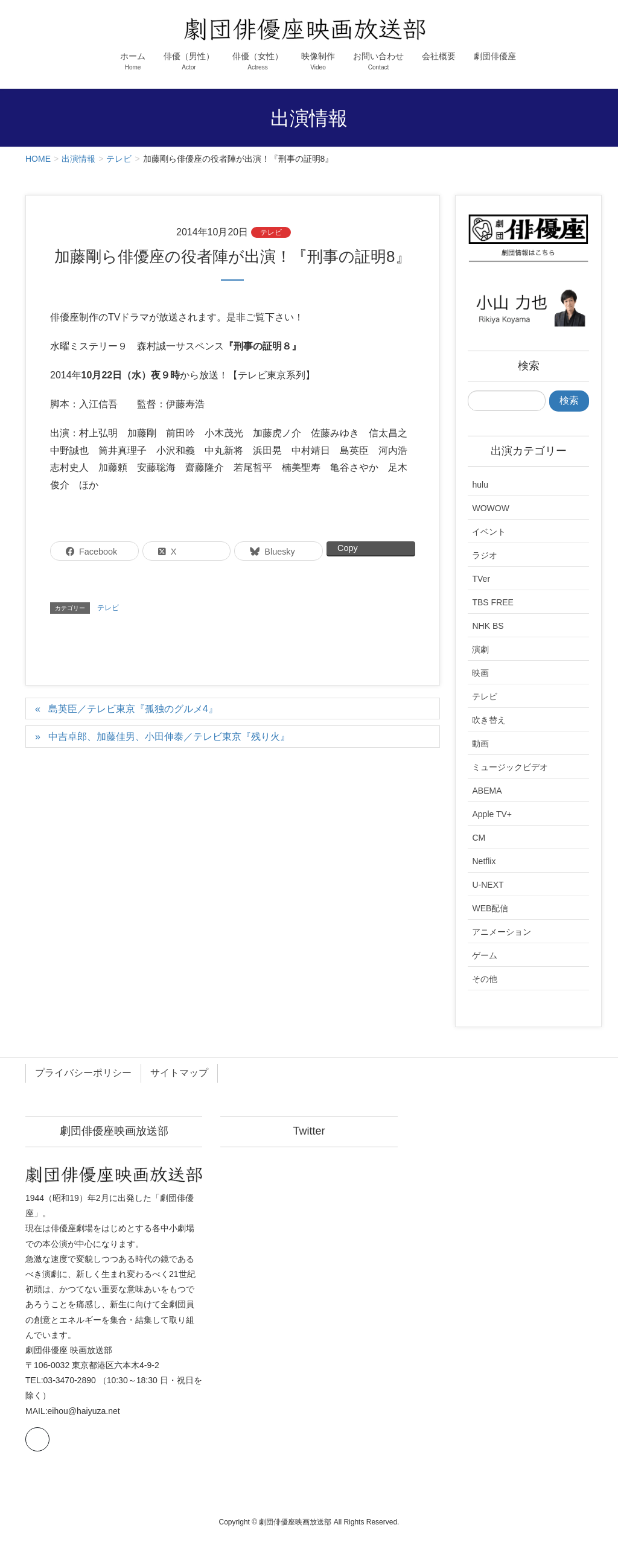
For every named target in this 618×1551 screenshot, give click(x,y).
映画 (480, 673)
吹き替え (489, 720)
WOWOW (490, 508)
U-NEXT (487, 885)
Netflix (483, 861)
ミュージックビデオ (510, 767)
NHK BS (487, 626)
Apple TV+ (492, 814)
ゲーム (484, 955)
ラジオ (484, 555)
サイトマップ (179, 1073)
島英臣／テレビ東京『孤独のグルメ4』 (133, 709)
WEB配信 (490, 908)
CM (478, 837)
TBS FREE (492, 602)
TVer (481, 579)
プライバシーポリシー (83, 1073)
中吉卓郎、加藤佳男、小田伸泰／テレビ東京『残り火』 (169, 736)
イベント (489, 532)
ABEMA (487, 790)
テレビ (271, 232)
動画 (480, 743)
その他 (484, 979)
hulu (480, 484)
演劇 (480, 649)
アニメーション (501, 932)
